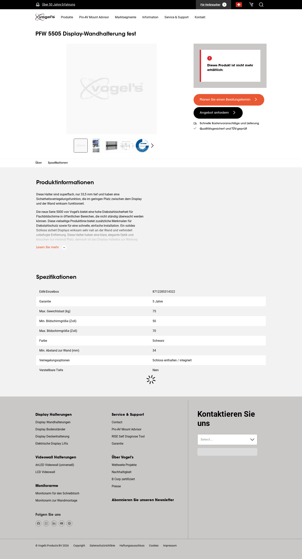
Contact (117, 422)
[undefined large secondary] (218, 113)
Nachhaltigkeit (121, 472)
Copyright (79, 545)
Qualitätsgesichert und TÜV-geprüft (223, 129)
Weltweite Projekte (124, 465)
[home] (45, 17)
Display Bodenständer (50, 429)
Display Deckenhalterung (52, 436)
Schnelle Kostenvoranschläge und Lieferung (229, 123)
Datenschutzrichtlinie (102, 545)
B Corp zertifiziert (123, 479)
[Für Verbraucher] (213, 4)
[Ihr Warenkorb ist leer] (251, 4)
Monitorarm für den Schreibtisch (57, 493)
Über (38, 163)
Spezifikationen (58, 163)
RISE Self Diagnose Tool (128, 436)
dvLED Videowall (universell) (54, 465)
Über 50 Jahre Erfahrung (58, 4)
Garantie (117, 443)
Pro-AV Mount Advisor (126, 429)
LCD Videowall (45, 472)
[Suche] (238, 5)
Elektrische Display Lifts (51, 443)
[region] (111, 89)
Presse (116, 486)
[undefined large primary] (229, 100)
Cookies (154, 545)
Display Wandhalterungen (52, 422)
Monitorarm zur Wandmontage (56, 500)
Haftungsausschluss (132, 545)
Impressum (170, 545)
